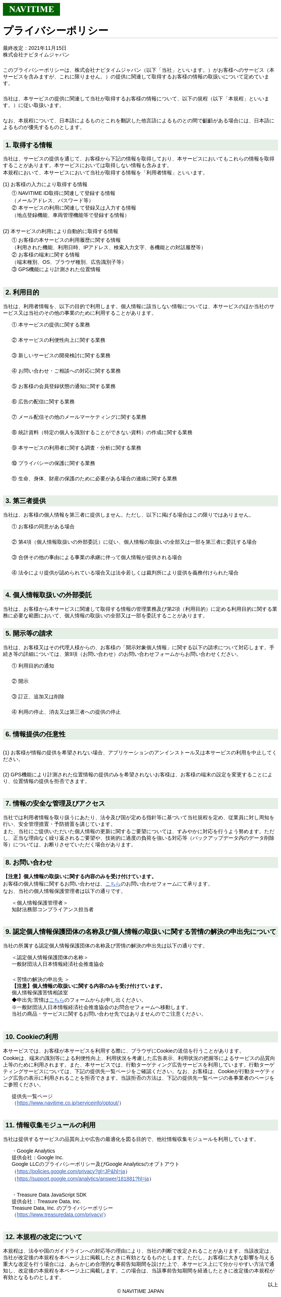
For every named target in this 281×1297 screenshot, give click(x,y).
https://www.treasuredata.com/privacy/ (60, 1214)
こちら (113, 884)
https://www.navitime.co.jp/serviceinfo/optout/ (68, 1103)
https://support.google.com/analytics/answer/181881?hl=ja (83, 1179)
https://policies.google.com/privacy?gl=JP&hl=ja (71, 1171)
